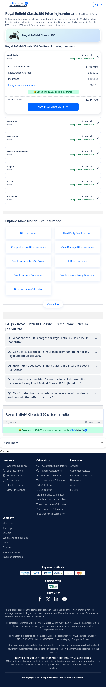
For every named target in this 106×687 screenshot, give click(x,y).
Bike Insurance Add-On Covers (28, 261)
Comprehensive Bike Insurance (28, 247)
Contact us (8, 547)
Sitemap (7, 528)
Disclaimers (10, 443)
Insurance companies (82, 475)
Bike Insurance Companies (28, 275)
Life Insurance (15, 470)
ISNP (5, 542)
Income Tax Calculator (48, 475)
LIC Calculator (44, 489)
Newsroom (76, 480)
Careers (7, 532)
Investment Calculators (54, 466)
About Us (8, 523)
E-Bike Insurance (77, 261)
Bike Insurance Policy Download (77, 275)
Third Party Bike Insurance (77, 233)
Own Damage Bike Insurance (77, 247)
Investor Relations (13, 556)
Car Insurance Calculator (50, 509)
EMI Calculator (44, 485)
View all (53, 304)
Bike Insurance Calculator (28, 289)
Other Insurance (16, 489)
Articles (74, 466)
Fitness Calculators (51, 470)
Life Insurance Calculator (50, 494)
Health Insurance (16, 485)
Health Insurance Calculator (52, 499)
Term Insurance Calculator (51, 480)
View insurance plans (50, 106)
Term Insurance (16, 475)
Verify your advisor (13, 552)
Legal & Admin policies (15, 537)
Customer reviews (80, 470)
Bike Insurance (28, 233)
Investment (13, 480)
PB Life (74, 489)
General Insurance (17, 466)
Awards (74, 485)
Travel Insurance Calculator (51, 504)
